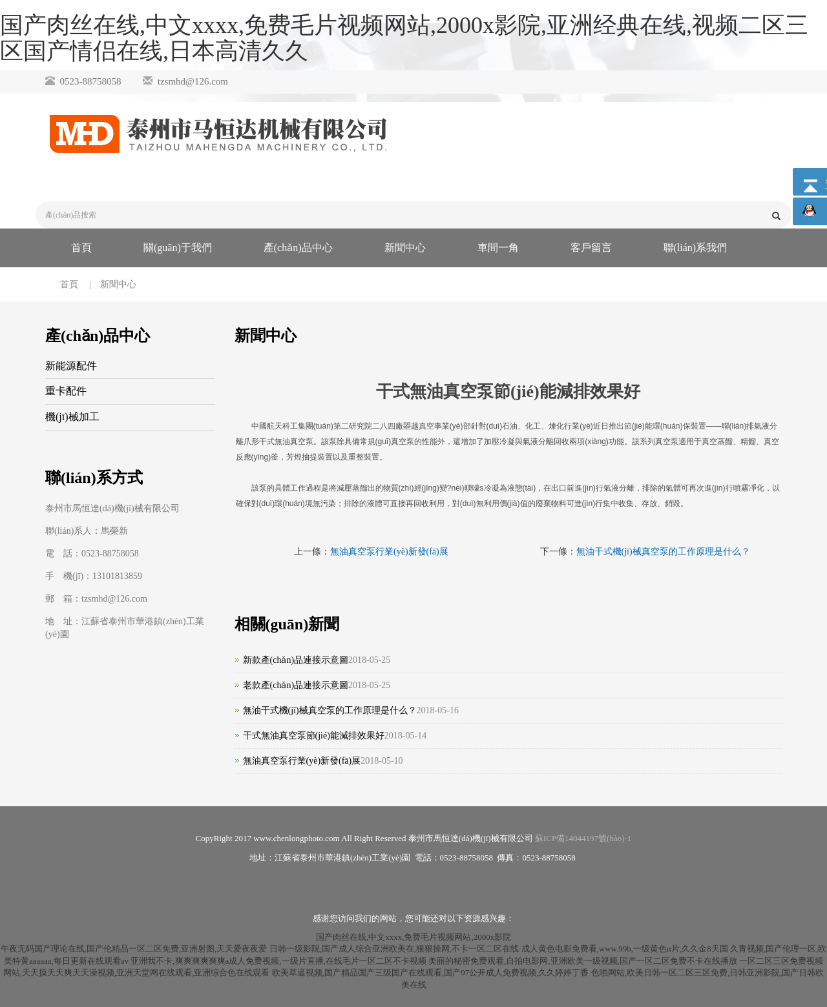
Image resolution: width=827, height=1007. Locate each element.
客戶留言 (591, 247)
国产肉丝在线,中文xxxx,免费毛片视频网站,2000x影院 (413, 937)
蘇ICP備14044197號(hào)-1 (583, 838)
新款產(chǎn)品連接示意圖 (296, 660)
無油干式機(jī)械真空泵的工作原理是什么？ (663, 551)
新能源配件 (71, 365)
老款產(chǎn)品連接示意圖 (296, 685)
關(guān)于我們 (177, 247)
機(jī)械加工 (72, 416)
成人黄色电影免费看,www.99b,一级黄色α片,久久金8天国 (624, 948)
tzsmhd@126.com (193, 81)
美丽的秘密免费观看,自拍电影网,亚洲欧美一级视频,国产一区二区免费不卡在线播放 (582, 961)
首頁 (81, 247)
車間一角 (498, 247)
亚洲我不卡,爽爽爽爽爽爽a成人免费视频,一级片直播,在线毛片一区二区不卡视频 (278, 961)
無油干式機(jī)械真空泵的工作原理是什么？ (330, 710)
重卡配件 (66, 390)
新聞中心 (405, 247)
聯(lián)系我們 (696, 247)
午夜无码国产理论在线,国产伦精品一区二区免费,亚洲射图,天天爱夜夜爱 (134, 948)
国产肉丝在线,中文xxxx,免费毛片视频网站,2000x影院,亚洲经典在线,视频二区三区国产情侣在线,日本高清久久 (404, 38)
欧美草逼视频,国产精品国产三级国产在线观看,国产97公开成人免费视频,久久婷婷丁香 (430, 972)
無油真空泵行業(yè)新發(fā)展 (389, 551)
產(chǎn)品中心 (298, 247)
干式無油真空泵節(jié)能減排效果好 (313, 735)
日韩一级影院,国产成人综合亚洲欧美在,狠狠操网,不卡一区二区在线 (394, 948)
